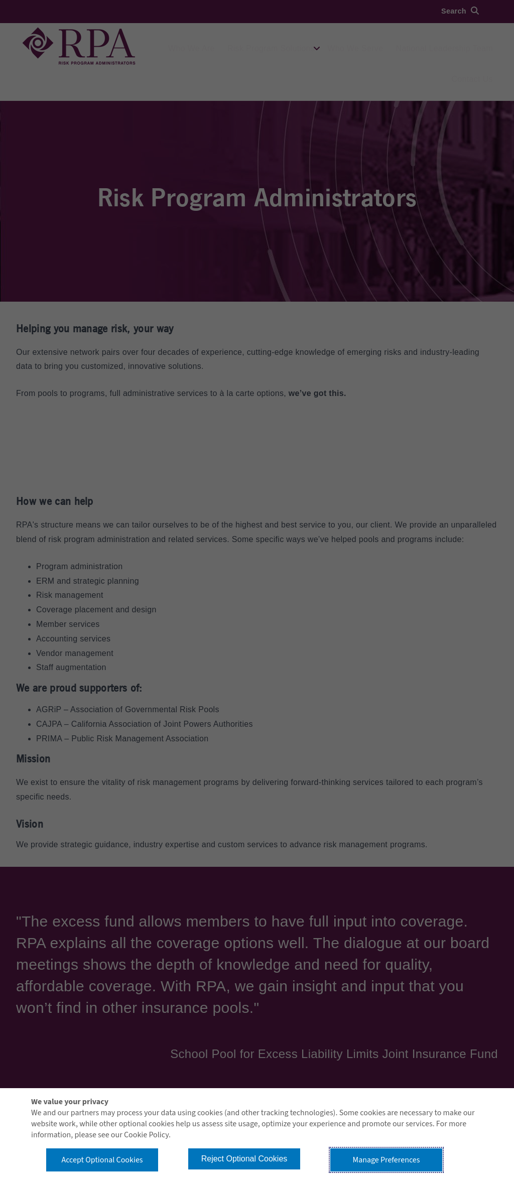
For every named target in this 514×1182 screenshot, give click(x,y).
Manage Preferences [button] (386, 1159)
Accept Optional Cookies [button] (102, 1159)
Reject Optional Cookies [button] (244, 1158)
